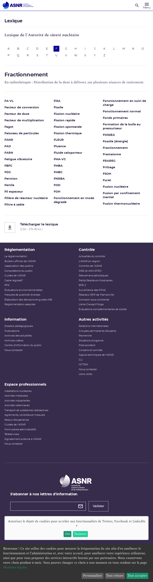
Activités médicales (16, 396)
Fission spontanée (68, 127)
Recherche (85, 335)
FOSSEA (109, 135)
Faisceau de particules (21, 133)
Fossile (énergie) (115, 141)
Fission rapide (64, 120)
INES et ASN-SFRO (90, 271)
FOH (57, 191)
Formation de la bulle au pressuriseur (122, 126)
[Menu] (146, 5)
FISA (57, 101)
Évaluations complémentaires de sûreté (103, 309)
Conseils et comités (90, 350)
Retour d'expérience (16, 420)
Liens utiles (85, 374)
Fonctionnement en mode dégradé (74, 200)
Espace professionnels (25, 384)
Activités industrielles (17, 400)
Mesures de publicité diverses (22, 295)
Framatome (112, 154)
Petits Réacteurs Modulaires (95, 280)
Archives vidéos (13, 340)
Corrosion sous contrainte (94, 299)
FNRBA (59, 178)
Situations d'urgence (91, 340)
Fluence (60, 146)
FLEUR (59, 140)
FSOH (107, 173)
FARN (8, 152)
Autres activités (93, 319)
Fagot (8, 127)
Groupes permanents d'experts (97, 331)
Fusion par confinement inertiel (121, 195)
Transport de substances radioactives (26, 410)
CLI (81, 360)
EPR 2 (82, 285)
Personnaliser (92, 575)
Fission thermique (68, 133)
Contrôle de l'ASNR (90, 266)
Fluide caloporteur (68, 152)
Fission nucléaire (67, 114)
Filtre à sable (14, 204)
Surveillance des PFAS (92, 290)
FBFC (8, 165)
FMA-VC (60, 159)
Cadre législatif (13, 280)
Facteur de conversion (21, 107)
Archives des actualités (18, 335)
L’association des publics (18, 266)
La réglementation (15, 256)
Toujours (80, 534)
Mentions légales (15, 567)
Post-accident (87, 345)
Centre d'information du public (22, 345)
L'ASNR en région (89, 261)
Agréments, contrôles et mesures (24, 415)
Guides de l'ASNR (15, 275)
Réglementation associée (19, 304)
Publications (11, 331)
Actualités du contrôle (92, 256)
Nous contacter (13, 350)
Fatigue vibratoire (18, 159)
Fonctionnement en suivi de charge (124, 103)
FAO (7, 146)
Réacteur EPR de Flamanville (96, 295)
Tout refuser (115, 575)
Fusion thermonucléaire (121, 203)
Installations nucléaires (17, 391)
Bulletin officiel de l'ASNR (20, 261)
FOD (57, 185)
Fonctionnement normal (122, 111)
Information (15, 319)
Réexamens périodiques (93, 275)
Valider (98, 506)
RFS (6, 285)
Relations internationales (93, 326)
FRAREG (109, 161)
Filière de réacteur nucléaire (26, 198)
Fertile (9, 185)
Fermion (10, 178)
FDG (7, 172)
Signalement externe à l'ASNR (22, 439)
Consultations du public (18, 271)
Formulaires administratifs (20, 429)
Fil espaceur (13, 191)
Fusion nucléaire (115, 186)
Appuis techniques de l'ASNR (96, 355)
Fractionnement (115, 148)
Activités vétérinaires (16, 405)
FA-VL (9, 101)
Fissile (58, 107)
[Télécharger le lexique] (76, 227)
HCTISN (83, 364)
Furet (107, 180)
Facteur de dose (16, 114)
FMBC (58, 172)
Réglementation (19, 250)
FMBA (58, 165)
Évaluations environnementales (23, 290)
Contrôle (87, 250)
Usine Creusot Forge (91, 304)
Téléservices (11, 434)
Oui (67, 534)
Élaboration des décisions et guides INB (28, 299)
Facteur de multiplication (24, 120)
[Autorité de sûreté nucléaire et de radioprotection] (18, 5)
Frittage (109, 167)
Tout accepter (137, 575)
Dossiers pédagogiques (18, 326)
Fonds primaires (115, 118)
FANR (8, 140)
